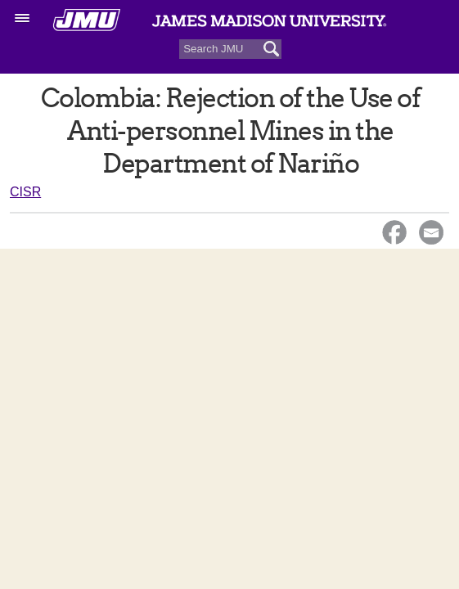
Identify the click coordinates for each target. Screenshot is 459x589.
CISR (25, 192)
